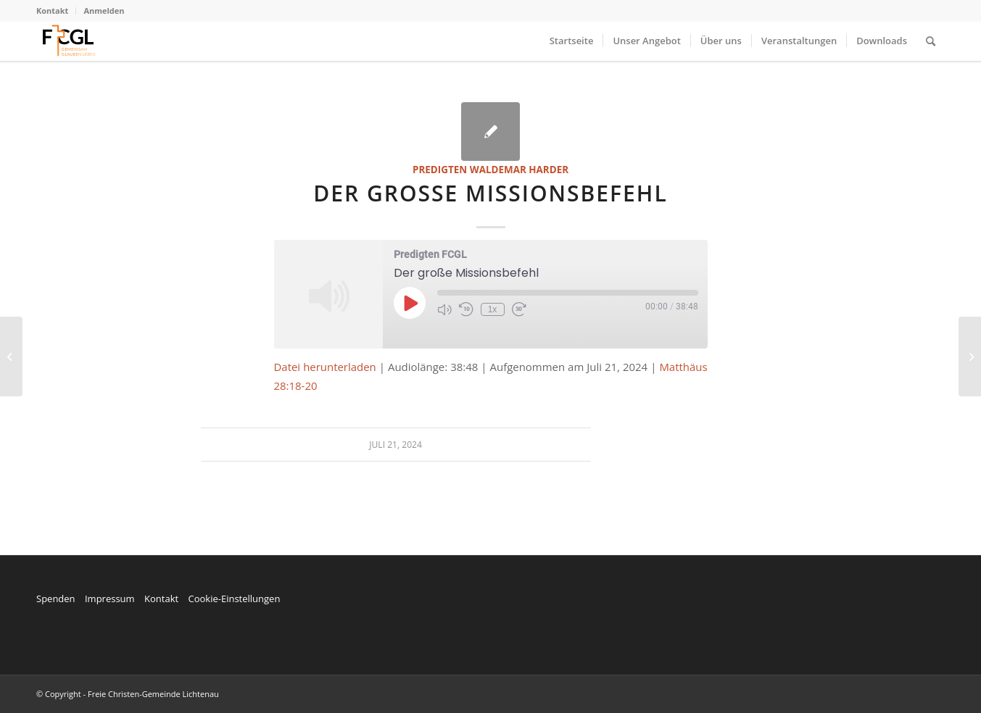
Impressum (110, 598)
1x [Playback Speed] (492, 309)
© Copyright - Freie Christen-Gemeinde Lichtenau (127, 693)
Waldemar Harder (519, 169)
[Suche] (930, 41)
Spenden (55, 598)
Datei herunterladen (325, 366)
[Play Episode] (410, 303)
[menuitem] (56, 10)
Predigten (440, 169)
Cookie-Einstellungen (234, 598)
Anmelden (103, 10)
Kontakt (52, 10)
